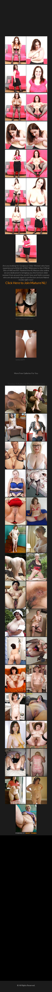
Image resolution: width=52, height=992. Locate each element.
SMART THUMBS (30, 833)
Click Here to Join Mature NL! (26, 283)
